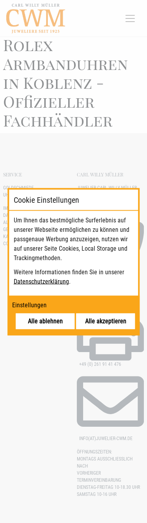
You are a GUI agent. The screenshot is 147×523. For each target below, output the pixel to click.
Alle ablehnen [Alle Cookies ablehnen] (45, 321)
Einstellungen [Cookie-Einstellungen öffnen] (29, 304)
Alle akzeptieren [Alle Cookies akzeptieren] (105, 321)
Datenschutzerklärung (41, 281)
